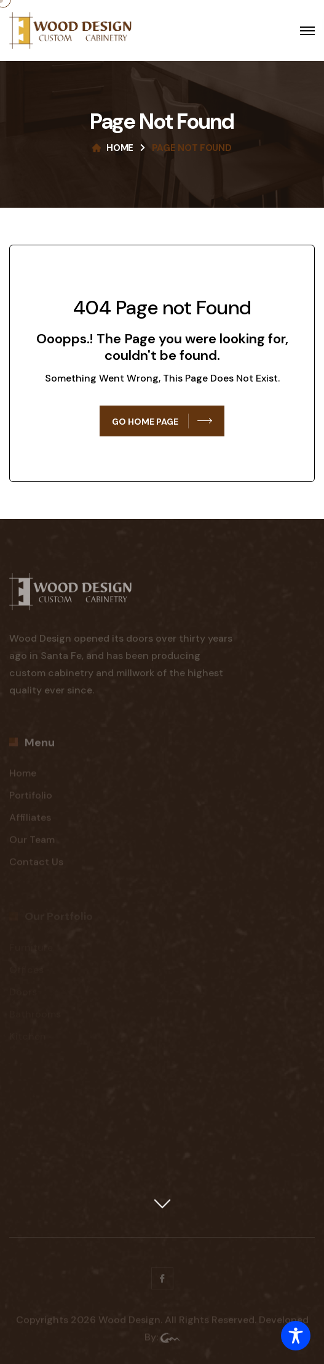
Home (119, 148)
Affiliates (30, 820)
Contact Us (36, 865)
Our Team (32, 842)
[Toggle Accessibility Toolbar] (296, 1336)
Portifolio (30, 798)
